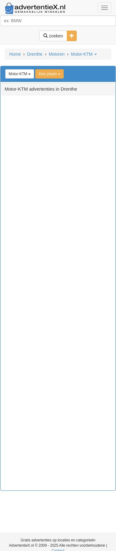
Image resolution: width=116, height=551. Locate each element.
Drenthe (35, 54)
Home (15, 54)
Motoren (57, 54)
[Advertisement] (58, 295)
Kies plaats (49, 74)
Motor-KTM (84, 54)
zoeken (53, 35)
